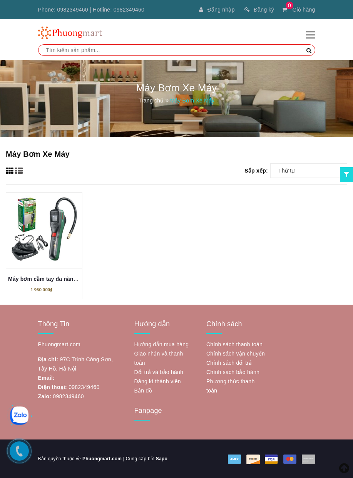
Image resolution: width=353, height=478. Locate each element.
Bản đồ (143, 390)
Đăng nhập (216, 10)
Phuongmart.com (102, 458)
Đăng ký (259, 10)
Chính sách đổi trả (229, 363)
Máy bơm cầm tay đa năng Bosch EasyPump (66, 279)
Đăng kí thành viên (157, 381)
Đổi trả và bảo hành (159, 372)
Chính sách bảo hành (232, 372)
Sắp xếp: (256, 171)
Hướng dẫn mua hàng (161, 344)
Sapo (161, 458)
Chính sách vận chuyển (235, 354)
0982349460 (72, 10)
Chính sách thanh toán (234, 344)
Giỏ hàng (298, 10)
